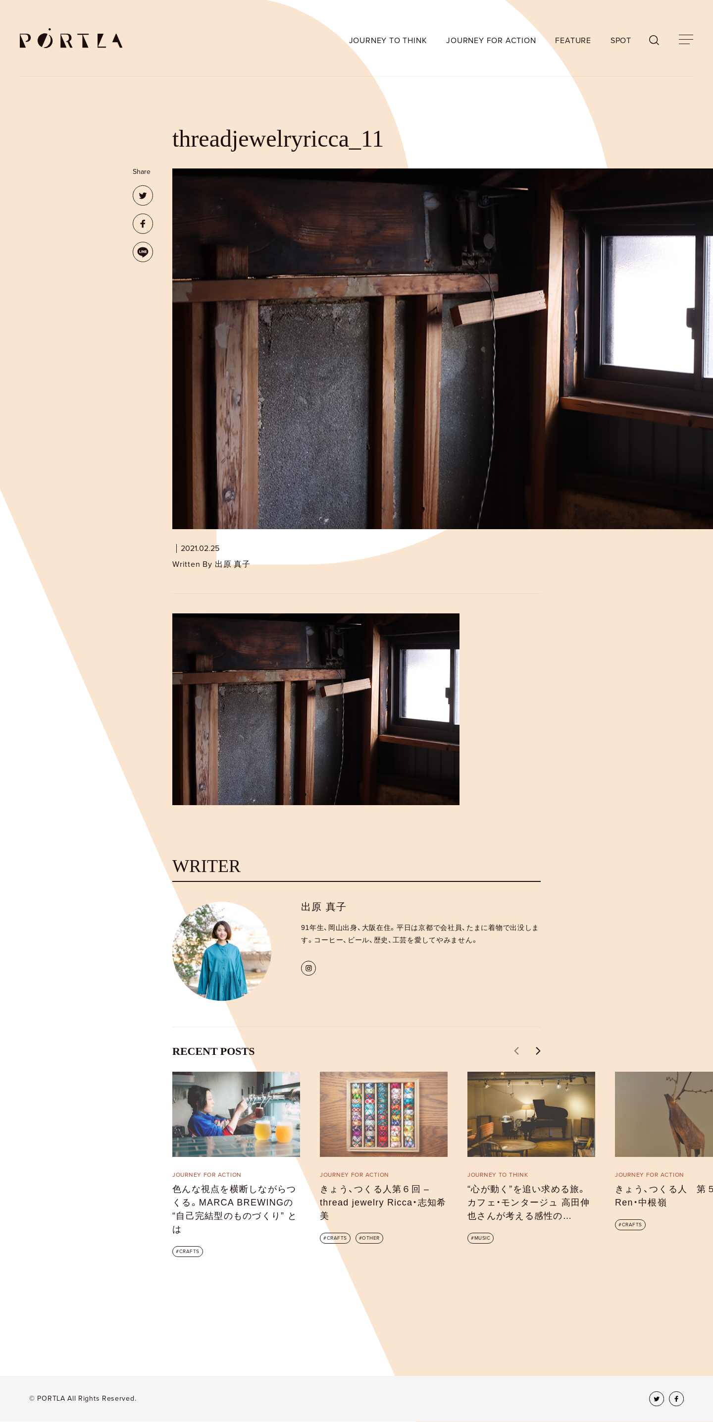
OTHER (371, 1238)
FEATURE (573, 41)
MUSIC (482, 1238)
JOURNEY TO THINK (388, 41)
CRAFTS (189, 1252)
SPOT (621, 41)
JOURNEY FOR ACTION (491, 41)
